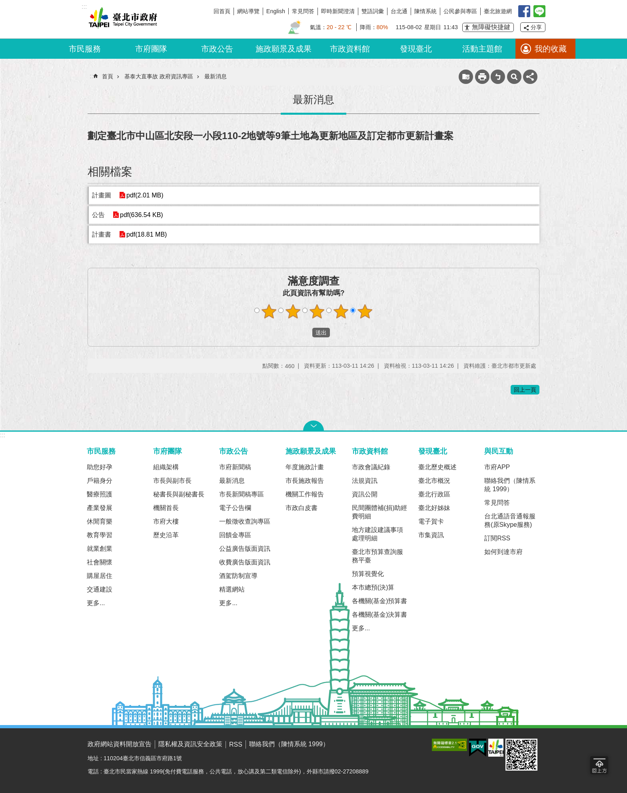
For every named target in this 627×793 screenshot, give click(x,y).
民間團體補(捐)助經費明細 (379, 512)
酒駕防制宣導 (238, 575)
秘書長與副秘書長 (178, 494)
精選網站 (232, 589)
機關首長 (166, 507)
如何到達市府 (503, 551)
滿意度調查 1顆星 (269, 311)
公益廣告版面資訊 (244, 548)
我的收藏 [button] (551, 48)
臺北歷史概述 (437, 467)
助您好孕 (99, 467)
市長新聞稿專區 (241, 494)
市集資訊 (431, 535)
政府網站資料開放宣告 (120, 744)
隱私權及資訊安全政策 (190, 744)
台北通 (399, 11)
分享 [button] (536, 27)
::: (2, 435)
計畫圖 (101, 195)
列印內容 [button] (482, 77)
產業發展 (99, 507)
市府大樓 (166, 521)
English (275, 11)
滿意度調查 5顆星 (365, 311)
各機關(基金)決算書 (379, 614)
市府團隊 (151, 48)
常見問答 (303, 11)
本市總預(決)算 (373, 587)
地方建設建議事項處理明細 (377, 534)
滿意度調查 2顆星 (293, 311)
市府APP (497, 467)
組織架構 (166, 467)
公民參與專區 (460, 11)
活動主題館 (482, 48)
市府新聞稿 (235, 467)
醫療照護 (99, 494)
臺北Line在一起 (539, 11)
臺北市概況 (434, 480)
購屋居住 (99, 575)
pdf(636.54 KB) (141, 214)
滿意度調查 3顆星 (317, 311)
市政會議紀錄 (371, 467)
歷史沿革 (166, 535)
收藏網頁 (466, 77)
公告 (98, 214)
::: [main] (92, 76)
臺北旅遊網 (498, 11)
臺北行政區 (434, 494)
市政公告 (217, 48)
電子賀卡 (431, 521)
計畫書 (101, 234)
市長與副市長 (172, 480)
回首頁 (222, 11)
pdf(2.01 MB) (144, 195)
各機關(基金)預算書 (379, 601)
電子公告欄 (235, 507)
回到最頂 (599, 765)
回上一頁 (525, 390)
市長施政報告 (305, 480)
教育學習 (99, 535)
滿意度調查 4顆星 (341, 311)
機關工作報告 (305, 494)
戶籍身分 (99, 480)
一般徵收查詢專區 (244, 521)
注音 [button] (498, 77)
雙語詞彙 (372, 11)
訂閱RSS (497, 538)
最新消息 (215, 76)
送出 (304, 332)
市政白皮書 (301, 507)
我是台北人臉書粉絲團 (524, 11)
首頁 (107, 76)
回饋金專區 (235, 535)
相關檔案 (110, 171)
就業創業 (99, 548)
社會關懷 (99, 562)
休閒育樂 (99, 521)
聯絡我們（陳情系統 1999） (509, 484)
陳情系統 (425, 11)
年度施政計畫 (305, 467)
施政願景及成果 (284, 48)
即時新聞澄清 (338, 11)
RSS (235, 744)
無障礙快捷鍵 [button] (491, 27)
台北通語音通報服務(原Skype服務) (509, 520)
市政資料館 (350, 48)
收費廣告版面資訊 (244, 562)
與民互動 (498, 451)
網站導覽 (248, 11)
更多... (96, 603)
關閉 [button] (313, 425)
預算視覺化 (368, 573)
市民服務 (85, 48)
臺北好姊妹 (434, 507)
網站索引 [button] (514, 77)
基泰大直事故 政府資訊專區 (158, 76)
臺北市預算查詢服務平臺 (377, 556)
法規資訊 (364, 480)
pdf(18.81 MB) (146, 234)
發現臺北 (416, 48)
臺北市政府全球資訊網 (122, 19)
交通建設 (99, 589)
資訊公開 (364, 494)
